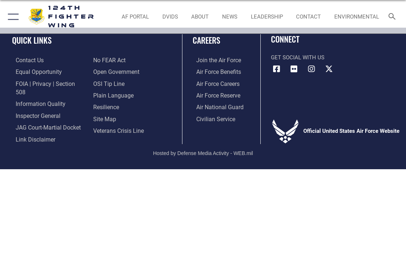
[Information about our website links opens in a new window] (31, 128)
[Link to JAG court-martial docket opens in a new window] (43, 116)
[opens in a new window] (170, 17)
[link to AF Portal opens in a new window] (135, 17)
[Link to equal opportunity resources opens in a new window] (33, 71)
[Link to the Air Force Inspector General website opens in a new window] (33, 105)
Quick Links (32, 40)
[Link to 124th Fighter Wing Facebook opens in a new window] (276, 69)
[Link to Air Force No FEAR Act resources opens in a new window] (109, 60)
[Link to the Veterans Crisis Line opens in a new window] (117, 128)
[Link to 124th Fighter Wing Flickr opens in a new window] (293, 69)
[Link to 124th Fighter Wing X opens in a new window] (328, 69)
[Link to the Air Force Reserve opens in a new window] (214, 94)
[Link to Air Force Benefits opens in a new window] (214, 71)
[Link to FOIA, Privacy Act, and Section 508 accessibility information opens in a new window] (45, 82)
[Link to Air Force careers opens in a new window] (214, 82)
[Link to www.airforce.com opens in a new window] (214, 60)
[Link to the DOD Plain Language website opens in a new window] (111, 94)
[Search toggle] (393, 17)
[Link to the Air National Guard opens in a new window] (215, 105)
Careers (206, 40)
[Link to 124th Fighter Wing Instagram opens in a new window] (311, 69)
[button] (12, 16)
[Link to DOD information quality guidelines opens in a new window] (35, 94)
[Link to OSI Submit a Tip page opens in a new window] (107, 82)
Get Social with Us (297, 57)
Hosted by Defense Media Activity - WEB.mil (203, 145)
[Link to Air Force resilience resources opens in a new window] (105, 105)
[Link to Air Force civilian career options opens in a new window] (211, 116)
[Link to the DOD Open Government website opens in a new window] (115, 71)
